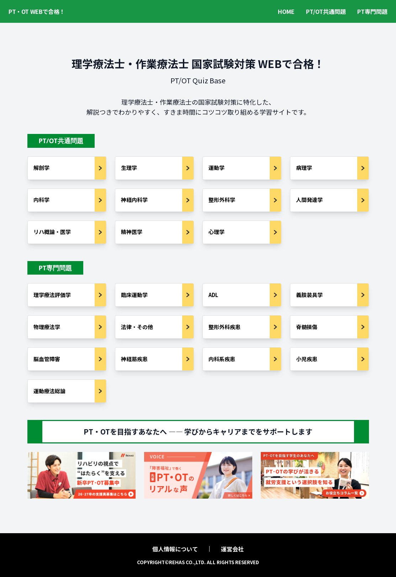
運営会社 (232, 549)
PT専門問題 (372, 11)
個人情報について (175, 549)
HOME (286, 11)
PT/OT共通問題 (326, 11)
